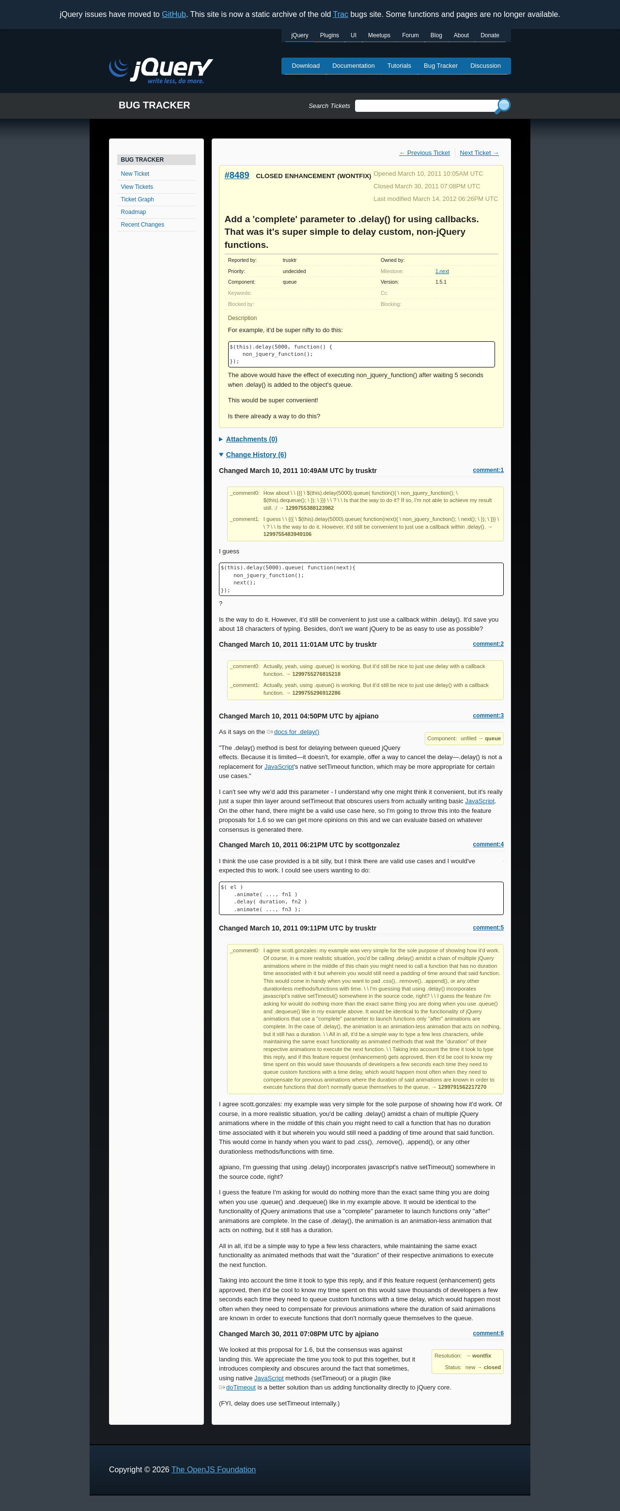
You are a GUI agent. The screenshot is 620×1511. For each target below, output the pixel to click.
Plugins (329, 35)
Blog (436, 35)
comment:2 (488, 644)
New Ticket (135, 173)
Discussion (485, 65)
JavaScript (279, 766)
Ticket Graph (137, 199)
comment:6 (488, 1333)
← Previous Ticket (424, 152)
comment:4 (488, 844)
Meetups (379, 35)
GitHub (174, 14)
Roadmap (133, 212)
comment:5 (488, 927)
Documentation (353, 65)
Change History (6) (256, 454)
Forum (410, 35)
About (461, 35)
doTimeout (237, 1387)
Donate (489, 35)
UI (353, 35)
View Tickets (137, 186)
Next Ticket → (479, 152)
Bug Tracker (441, 65)
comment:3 (488, 715)
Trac (340, 14)
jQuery (299, 35)
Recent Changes (142, 224)
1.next (442, 271)
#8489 (237, 175)
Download (306, 65)
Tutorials (399, 65)
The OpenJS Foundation (213, 1469)
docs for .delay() (293, 731)
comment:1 (488, 470)
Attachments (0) (252, 439)
